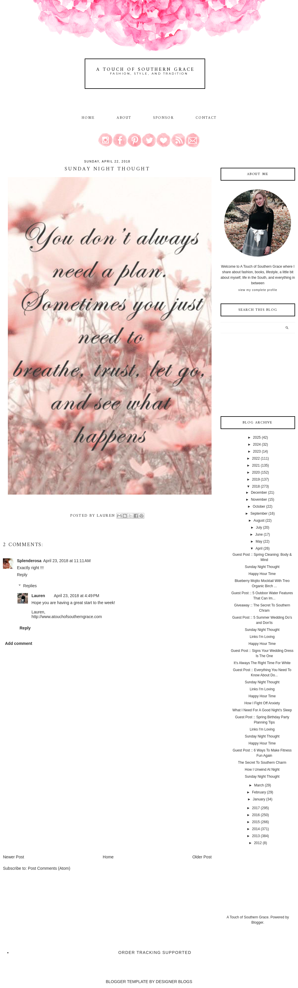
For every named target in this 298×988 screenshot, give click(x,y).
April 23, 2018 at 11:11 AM (67, 560)
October (259, 506)
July (259, 527)
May (259, 541)
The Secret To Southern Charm (262, 763)
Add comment (18, 643)
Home (88, 118)
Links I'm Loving (262, 637)
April (259, 548)
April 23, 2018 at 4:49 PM (76, 595)
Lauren (38, 595)
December (259, 493)
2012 (258, 843)
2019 (256, 479)
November (259, 499)
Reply (22, 574)
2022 (256, 458)
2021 (256, 465)
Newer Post (13, 857)
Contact (206, 118)
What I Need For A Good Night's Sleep (262, 710)
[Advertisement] (46, 813)
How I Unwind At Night (262, 770)
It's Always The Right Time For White (262, 663)
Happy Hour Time (262, 574)
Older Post (202, 857)
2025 (257, 437)
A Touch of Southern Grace (145, 70)
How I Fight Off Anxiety (262, 703)
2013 (256, 836)
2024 (257, 444)
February (259, 792)
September (259, 513)
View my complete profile (257, 290)
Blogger (257, 922)
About (125, 118)
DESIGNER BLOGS (174, 981)
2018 (256, 486)
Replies (30, 586)
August (258, 520)
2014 (256, 829)
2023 (257, 451)
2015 (256, 822)
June (259, 534)
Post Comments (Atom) (49, 868)
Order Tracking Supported (154, 952)
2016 (256, 815)
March (259, 785)
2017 (256, 808)
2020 (256, 472)
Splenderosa (29, 560)
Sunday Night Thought (262, 567)
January (259, 799)
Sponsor (163, 118)
